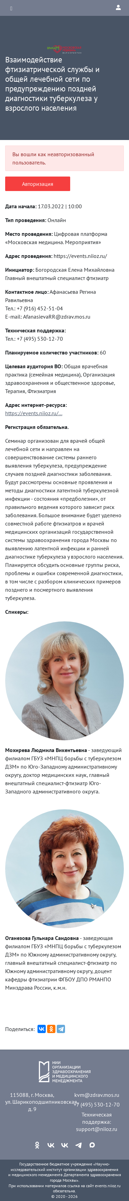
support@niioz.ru (96, 1128)
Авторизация (37, 183)
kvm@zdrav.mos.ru (96, 1094)
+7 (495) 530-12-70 (97, 1104)
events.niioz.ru (107, 1185)
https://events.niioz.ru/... (33, 413)
